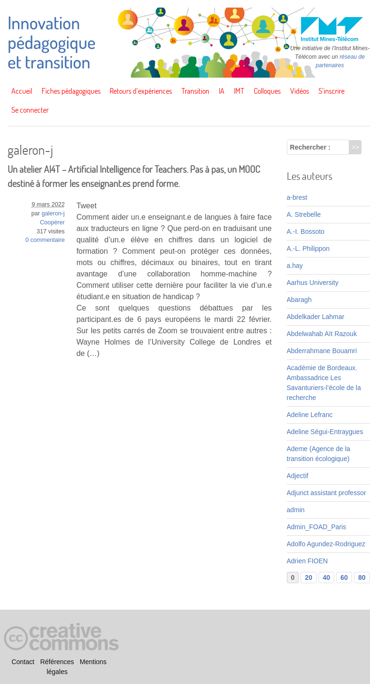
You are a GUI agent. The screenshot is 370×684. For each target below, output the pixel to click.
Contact (22, 662)
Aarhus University (313, 282)
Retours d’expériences (141, 91)
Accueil (21, 91)
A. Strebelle (304, 214)
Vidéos (299, 91)
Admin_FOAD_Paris (316, 527)
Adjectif (298, 476)
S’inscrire (331, 91)
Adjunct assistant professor (326, 493)
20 (308, 577)
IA (221, 91)
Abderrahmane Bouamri (322, 351)
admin (296, 510)
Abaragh (299, 299)
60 (344, 577)
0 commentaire (45, 240)
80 (362, 577)
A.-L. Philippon (308, 248)
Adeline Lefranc (310, 414)
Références (57, 662)
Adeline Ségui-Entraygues (325, 431)
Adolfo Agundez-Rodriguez (326, 544)
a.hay (295, 265)
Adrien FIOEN (307, 561)
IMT (239, 91)
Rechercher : (310, 147)
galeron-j (53, 213)
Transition (195, 91)
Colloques (267, 91)
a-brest (297, 197)
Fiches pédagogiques (71, 91)
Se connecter (30, 110)
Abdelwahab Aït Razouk (322, 334)
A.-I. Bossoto (306, 231)
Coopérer (52, 222)
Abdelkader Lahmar (315, 316)
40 (326, 577)
